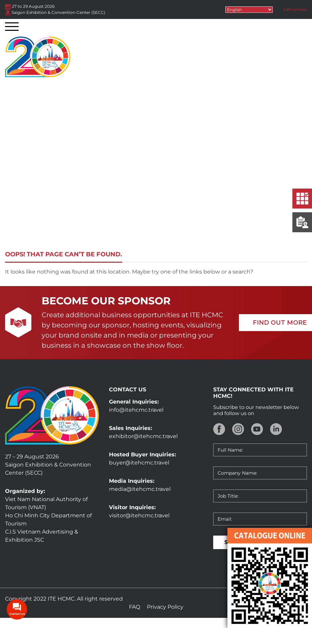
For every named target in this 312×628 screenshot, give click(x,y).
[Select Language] (249, 9)
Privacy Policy (165, 607)
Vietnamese (295, 9)
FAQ (134, 607)
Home (114, 209)
